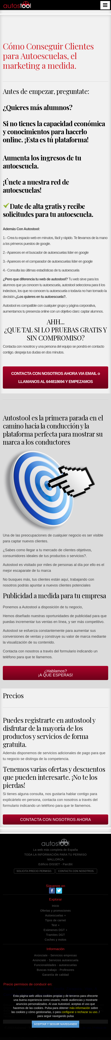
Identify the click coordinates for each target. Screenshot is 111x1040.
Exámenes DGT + (55, 930)
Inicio (55, 905)
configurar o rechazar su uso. (79, 1012)
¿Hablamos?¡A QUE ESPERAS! (55, 673)
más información (79, 1008)
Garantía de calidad (55, 974)
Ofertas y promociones (55, 910)
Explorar (55, 899)
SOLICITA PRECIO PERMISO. (34, 871)
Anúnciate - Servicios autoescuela (55, 960)
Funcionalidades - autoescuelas (55, 965)
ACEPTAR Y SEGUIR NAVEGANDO (55, 1024)
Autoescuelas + (55, 915)
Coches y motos (55, 939)
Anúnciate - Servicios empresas (55, 955)
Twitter (59, 891)
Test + (55, 925)
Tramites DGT (55, 934)
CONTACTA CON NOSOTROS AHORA (55, 819)
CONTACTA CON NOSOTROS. (76, 871)
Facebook (52, 891)
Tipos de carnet (55, 920)
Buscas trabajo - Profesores (55, 969)
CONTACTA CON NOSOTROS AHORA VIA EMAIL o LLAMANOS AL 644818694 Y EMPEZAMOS (55, 377)
